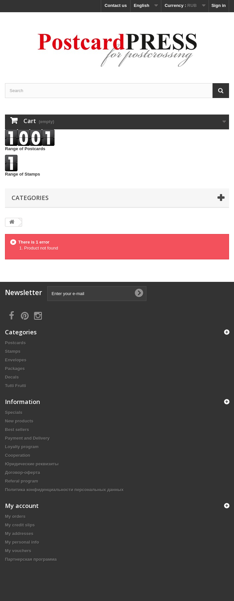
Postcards (15, 342)
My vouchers (18, 550)
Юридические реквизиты (31, 463)
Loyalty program (22, 446)
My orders (15, 516)
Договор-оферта (22, 472)
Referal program (21, 481)
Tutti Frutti (15, 385)
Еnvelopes (15, 359)
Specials (13, 412)
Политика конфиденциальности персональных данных (64, 489)
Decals (12, 377)
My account (22, 506)
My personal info (22, 542)
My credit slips (20, 524)
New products (19, 420)
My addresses (19, 533)
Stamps (12, 351)
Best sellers (17, 429)
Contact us (115, 5)
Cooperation (17, 455)
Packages (15, 368)
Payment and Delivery (27, 438)
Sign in (219, 5)
